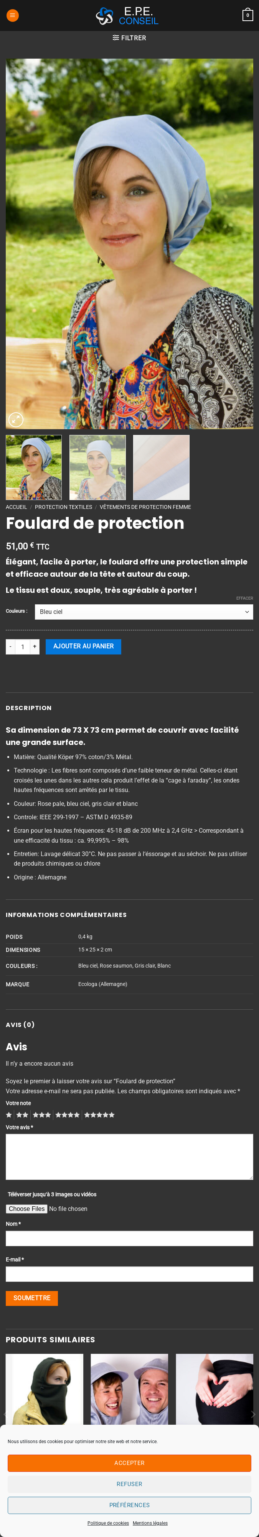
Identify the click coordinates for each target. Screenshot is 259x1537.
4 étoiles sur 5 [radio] (66, 1115)
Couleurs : (16, 611)
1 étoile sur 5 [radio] (8, 1115)
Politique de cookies (108, 1523)
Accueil (16, 507)
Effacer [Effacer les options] (244, 598)
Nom (13, 1224)
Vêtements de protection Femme (145, 507)
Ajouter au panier (83, 646)
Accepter (129, 1463)
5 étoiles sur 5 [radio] (98, 1115)
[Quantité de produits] (22, 646)
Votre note (18, 1103)
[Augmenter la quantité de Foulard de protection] (35, 646)
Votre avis (19, 1127)
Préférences (129, 1505)
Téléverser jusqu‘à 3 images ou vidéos (52, 1194)
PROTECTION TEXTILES (63, 507)
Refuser (129, 1484)
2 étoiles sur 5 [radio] (21, 1115)
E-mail (15, 1260)
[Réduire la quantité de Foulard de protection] (10, 646)
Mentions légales (150, 1523)
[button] (13, 15)
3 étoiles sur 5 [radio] (40, 1115)
